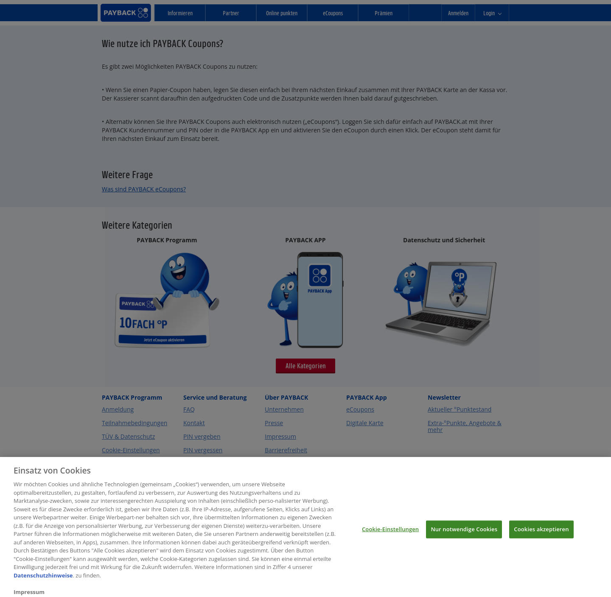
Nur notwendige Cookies (464, 532)
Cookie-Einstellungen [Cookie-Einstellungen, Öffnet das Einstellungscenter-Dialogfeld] (390, 532)
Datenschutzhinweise (43, 579)
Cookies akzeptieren (541, 532)
